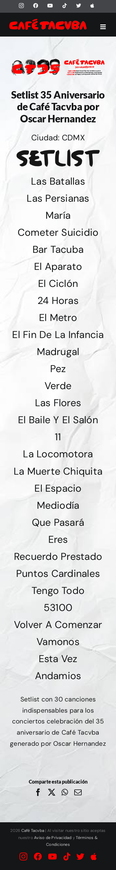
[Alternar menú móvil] (103, 27)
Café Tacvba (33, 830)
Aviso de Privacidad (53, 837)
